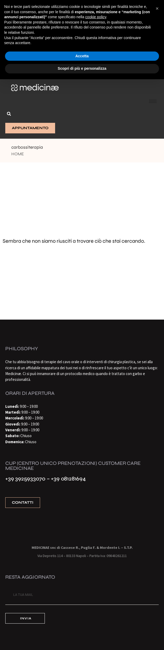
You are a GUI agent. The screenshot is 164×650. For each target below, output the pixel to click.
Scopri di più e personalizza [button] (82, 68)
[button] (9, 114)
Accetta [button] (82, 56)
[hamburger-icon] (153, 101)
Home (17, 153)
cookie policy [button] (95, 17)
